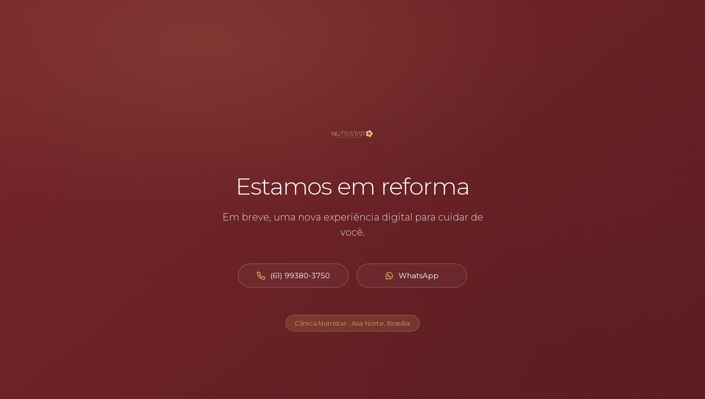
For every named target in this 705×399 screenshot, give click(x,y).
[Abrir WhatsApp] (411, 276)
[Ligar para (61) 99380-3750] (293, 276)
